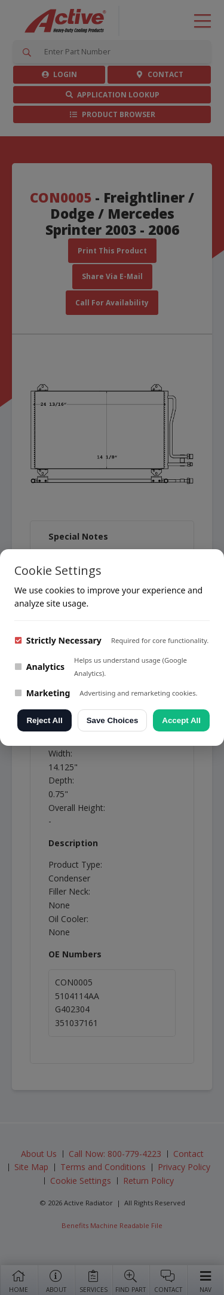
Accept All (181, 720)
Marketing (42, 693)
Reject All (44, 720)
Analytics (39, 666)
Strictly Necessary (58, 640)
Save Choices (113, 720)
